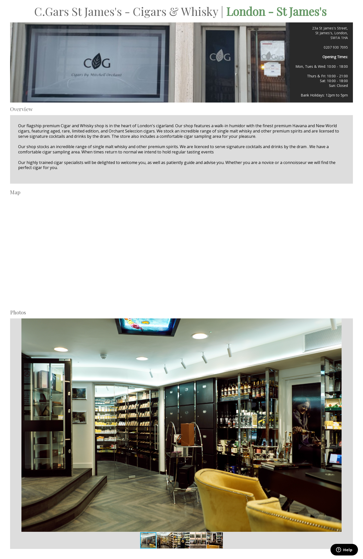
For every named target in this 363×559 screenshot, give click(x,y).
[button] (337, 425)
